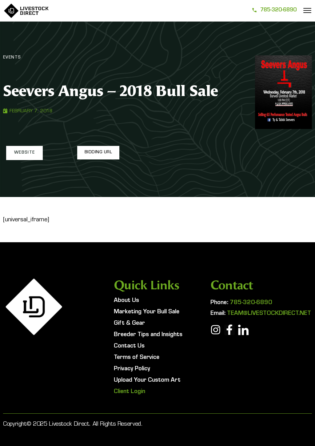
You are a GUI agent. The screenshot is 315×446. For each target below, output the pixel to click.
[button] (24, 152)
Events (12, 58)
